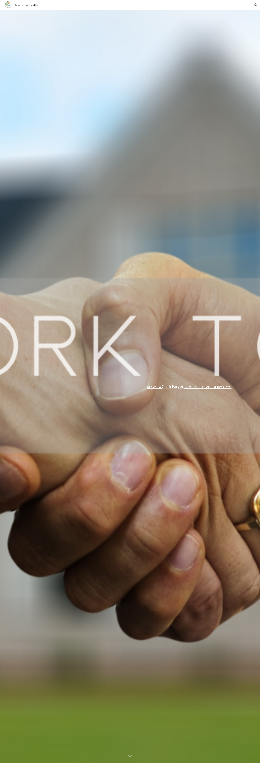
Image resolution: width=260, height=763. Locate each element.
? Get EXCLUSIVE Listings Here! (207, 387)
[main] (130, 387)
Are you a (154, 387)
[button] (255, 5)
